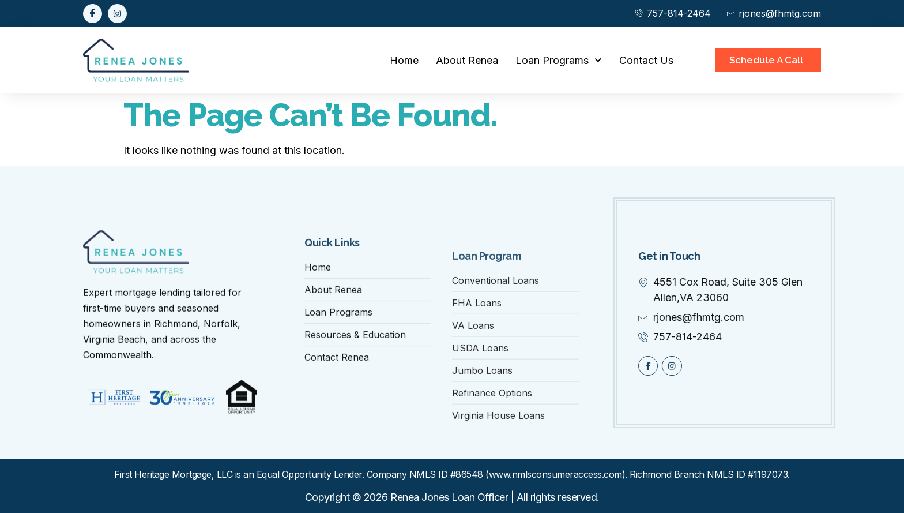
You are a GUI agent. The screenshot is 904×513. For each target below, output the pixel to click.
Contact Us (646, 60)
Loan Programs (558, 60)
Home (404, 60)
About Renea (467, 60)
